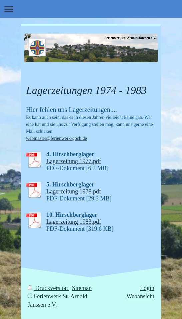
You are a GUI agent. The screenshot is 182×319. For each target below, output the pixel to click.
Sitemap (82, 288)
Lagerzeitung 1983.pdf (73, 221)
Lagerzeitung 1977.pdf (73, 161)
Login (147, 288)
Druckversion (48, 288)
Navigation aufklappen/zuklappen (91, 9)
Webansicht (140, 296)
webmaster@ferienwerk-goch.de (56, 138)
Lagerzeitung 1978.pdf (73, 191)
